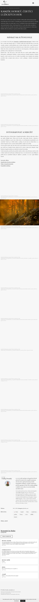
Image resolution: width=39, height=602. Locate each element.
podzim (15, 514)
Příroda (4, 8)
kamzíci (15, 517)
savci (27, 508)
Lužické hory (34, 512)
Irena (3, 567)
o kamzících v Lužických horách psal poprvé (22, 41)
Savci (7, 8)
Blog (1, 8)
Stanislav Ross (6, 550)
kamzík (22, 512)
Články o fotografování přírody (7, 164)
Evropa (21, 514)
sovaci (26, 514)
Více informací (16, 600)
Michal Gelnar (6, 540)
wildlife (31, 514)
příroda (24, 508)
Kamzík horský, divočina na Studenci (8, 162)
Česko (16, 512)
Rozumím (22, 600)
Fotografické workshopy (5, 165)
